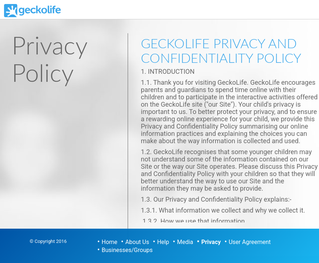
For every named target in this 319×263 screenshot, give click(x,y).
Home (109, 242)
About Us (137, 242)
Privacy (211, 242)
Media (185, 242)
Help (163, 242)
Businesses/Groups (127, 250)
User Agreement (250, 242)
